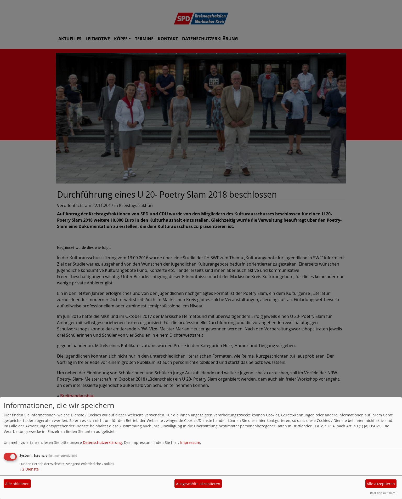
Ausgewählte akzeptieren (198, 483)
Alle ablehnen (17, 483)
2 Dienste (29, 469)
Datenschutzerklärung (102, 442)
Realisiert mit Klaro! (383, 493)
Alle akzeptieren (381, 483)
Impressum (190, 442)
